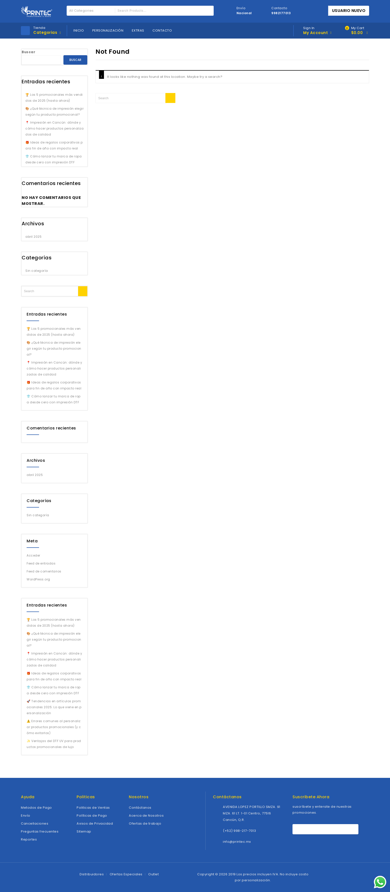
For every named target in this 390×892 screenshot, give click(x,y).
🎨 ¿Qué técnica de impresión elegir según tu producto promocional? (54, 111)
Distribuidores (92, 874)
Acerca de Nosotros (146, 815)
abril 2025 (33, 237)
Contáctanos (140, 807)
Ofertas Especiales (126, 874)
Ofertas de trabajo (145, 823)
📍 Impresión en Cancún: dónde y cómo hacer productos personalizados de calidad (54, 128)
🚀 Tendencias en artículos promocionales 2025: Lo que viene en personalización (54, 707)
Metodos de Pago (36, 807)
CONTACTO (162, 30)
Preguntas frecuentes (39, 831)
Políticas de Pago (92, 815)
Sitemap (84, 831)
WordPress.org (38, 579)
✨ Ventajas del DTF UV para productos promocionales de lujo (54, 744)
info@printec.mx (237, 841)
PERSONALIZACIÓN (108, 30)
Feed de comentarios (44, 571)
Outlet (153, 874)
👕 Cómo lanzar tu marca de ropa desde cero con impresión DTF (53, 159)
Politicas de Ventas (93, 807)
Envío (25, 815)
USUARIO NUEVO (349, 10)
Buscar (28, 52)
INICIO (78, 30)
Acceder (33, 555)
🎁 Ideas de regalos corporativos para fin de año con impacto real (54, 145)
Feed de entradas (41, 563)
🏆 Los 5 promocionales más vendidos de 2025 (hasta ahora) (54, 98)
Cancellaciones (34, 823)
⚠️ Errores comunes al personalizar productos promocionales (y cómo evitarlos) (54, 727)
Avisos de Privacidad (95, 823)
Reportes (29, 839)
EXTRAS (138, 30)
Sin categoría (36, 271)
